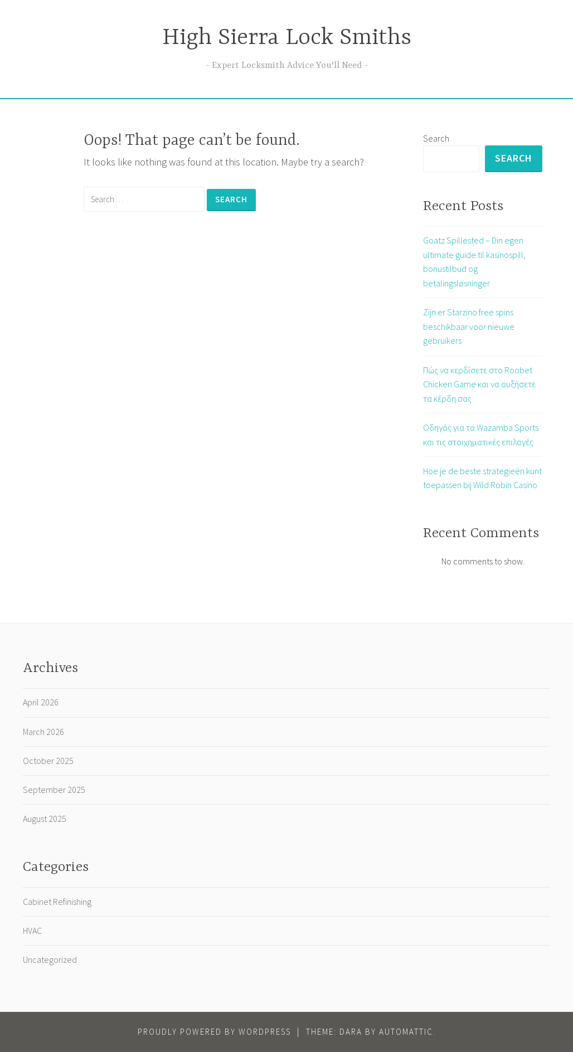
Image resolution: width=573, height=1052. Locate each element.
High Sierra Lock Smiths (286, 38)
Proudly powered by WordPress (214, 1031)
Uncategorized (50, 959)
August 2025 (44, 818)
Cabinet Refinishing (57, 901)
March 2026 (43, 731)
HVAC (32, 930)
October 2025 (48, 760)
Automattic (406, 1031)
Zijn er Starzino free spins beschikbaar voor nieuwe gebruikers (468, 326)
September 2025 (54, 789)
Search (436, 138)
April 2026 (41, 702)
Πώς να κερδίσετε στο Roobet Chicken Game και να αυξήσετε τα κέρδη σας (479, 384)
